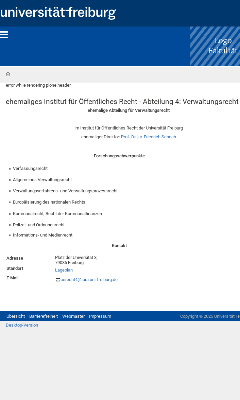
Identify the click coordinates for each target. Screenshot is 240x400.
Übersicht (15, 316)
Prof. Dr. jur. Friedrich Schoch (148, 136)
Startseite (8, 74)
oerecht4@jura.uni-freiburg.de (89, 279)
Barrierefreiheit (43, 316)
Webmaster (73, 316)
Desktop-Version (22, 325)
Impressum (100, 316)
